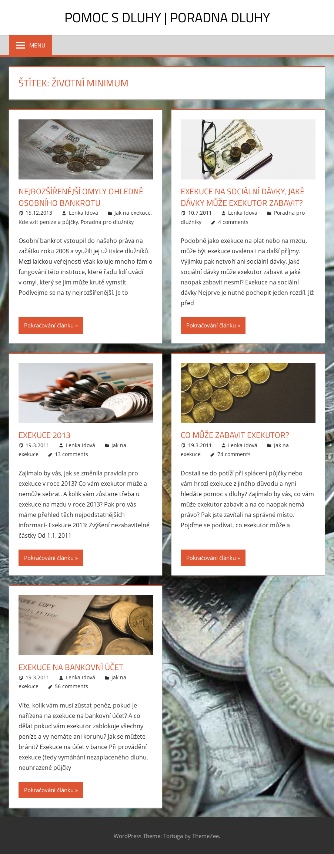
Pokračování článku (49, 325)
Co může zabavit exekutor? (235, 435)
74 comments (234, 454)
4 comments (233, 221)
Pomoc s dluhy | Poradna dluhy (167, 17)
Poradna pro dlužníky (107, 221)
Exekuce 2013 (44, 435)
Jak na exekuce (132, 212)
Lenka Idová (83, 212)
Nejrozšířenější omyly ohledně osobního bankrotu (81, 197)
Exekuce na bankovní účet (71, 667)
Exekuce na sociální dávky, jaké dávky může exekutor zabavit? (242, 197)
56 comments (71, 686)
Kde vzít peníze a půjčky (48, 221)
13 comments (71, 454)
